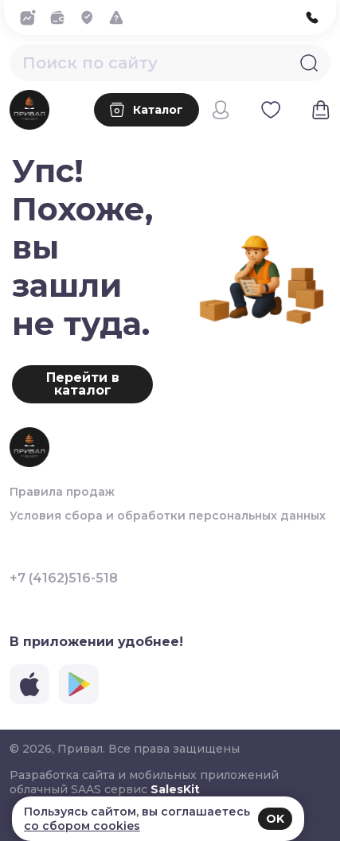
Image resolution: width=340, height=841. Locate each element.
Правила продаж (62, 491)
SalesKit (175, 789)
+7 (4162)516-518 (64, 578)
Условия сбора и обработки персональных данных (168, 515)
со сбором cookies (82, 826)
